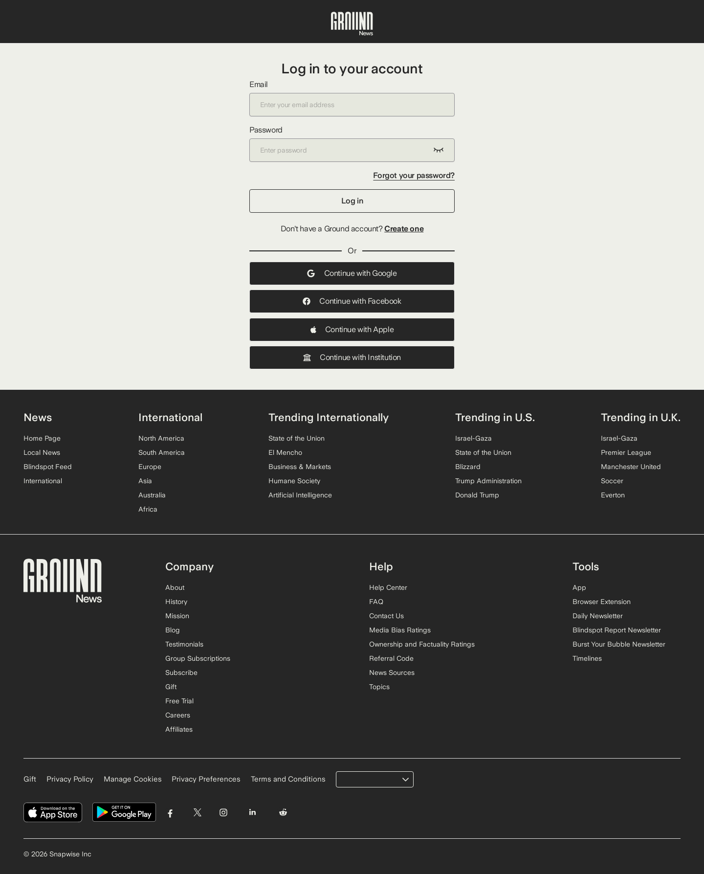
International (42, 481)
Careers (177, 715)
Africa (147, 509)
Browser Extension (601, 601)
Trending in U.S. (495, 417)
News (37, 417)
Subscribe (181, 672)
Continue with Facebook (352, 301)
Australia (152, 495)
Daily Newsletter (597, 616)
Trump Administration (488, 481)
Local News (41, 452)
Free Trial (179, 701)
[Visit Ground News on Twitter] (197, 812)
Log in (352, 200)
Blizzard (468, 467)
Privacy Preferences (206, 779)
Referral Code (391, 658)
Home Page (42, 438)
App (579, 587)
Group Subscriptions (197, 658)
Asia (145, 481)
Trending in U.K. (641, 417)
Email (352, 98)
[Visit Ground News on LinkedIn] (252, 812)
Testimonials (184, 644)
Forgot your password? (414, 175)
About (174, 587)
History (176, 601)
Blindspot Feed (47, 467)
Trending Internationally (328, 417)
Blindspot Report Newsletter (616, 630)
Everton (613, 495)
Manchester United (631, 467)
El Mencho (285, 452)
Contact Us (386, 616)
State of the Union (296, 438)
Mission (177, 616)
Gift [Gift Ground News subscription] (29, 779)
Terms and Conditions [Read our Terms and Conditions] (288, 779)
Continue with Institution (352, 357)
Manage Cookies (133, 779)
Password (352, 143)
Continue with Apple (352, 329)
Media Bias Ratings (400, 630)
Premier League (626, 452)
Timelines (587, 658)
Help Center (388, 587)
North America (161, 438)
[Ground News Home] (352, 24)
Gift (170, 687)
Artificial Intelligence (300, 495)
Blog (172, 630)
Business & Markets (299, 467)
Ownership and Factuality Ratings (422, 644)
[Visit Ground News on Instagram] (223, 812)
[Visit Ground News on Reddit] (283, 812)
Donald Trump (477, 495)
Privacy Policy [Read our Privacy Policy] (69, 779)
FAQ (376, 601)
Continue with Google (351, 273)
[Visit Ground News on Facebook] (170, 812)
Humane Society (294, 481)
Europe (149, 467)
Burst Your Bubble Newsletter (618, 644)
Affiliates (179, 729)
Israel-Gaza (473, 438)
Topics (379, 687)
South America (161, 452)
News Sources (392, 672)
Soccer (612, 481)
